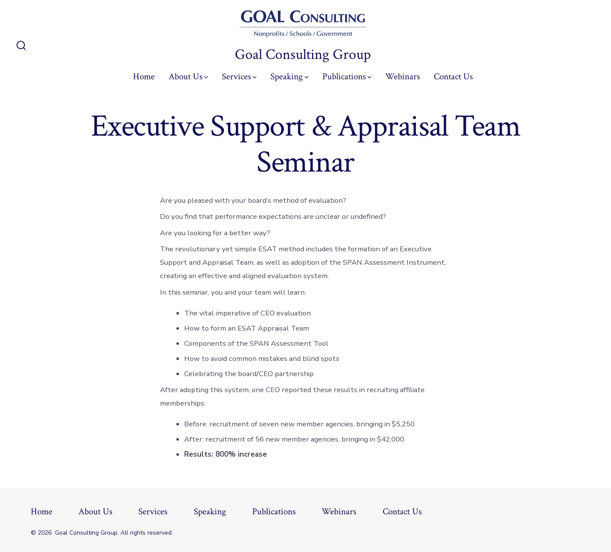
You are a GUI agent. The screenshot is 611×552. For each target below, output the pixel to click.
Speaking (289, 76)
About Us (188, 76)
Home (144, 76)
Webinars (402, 76)
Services (239, 76)
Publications (346, 76)
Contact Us (453, 76)
